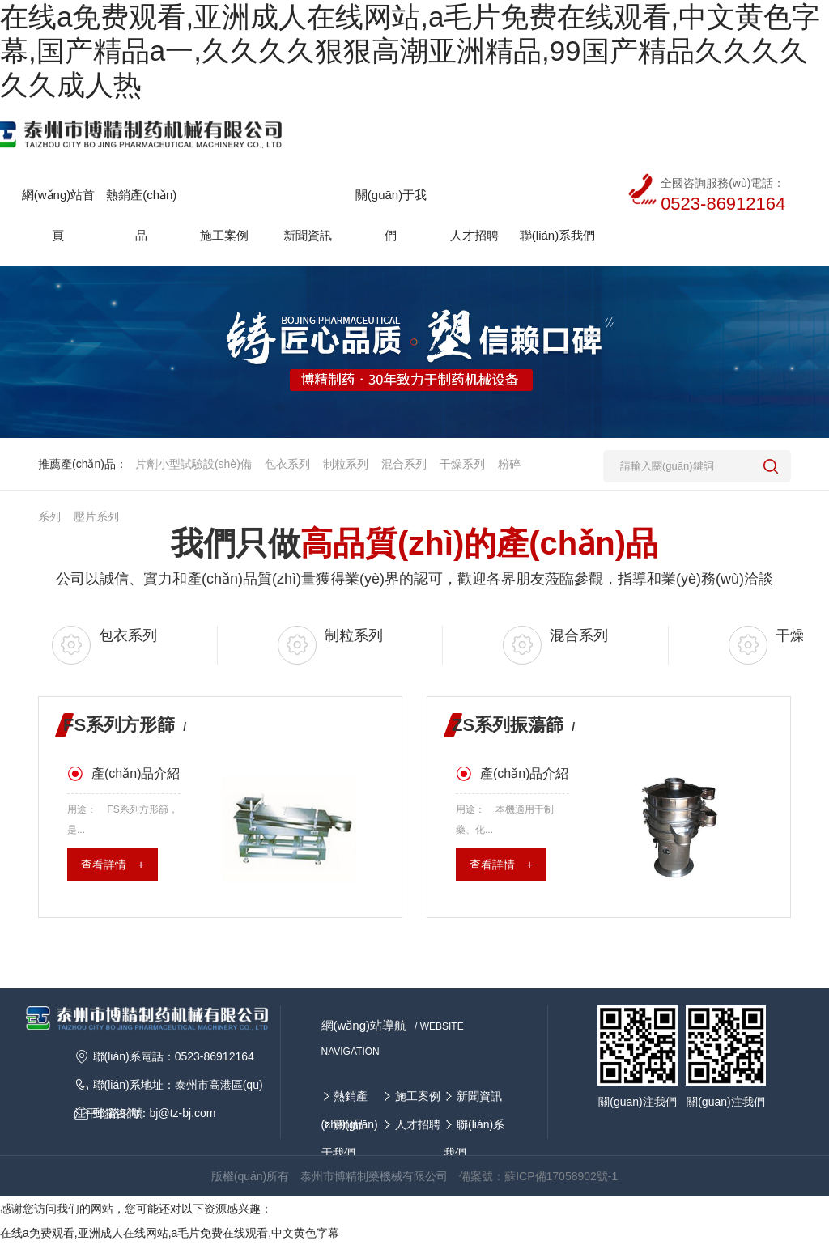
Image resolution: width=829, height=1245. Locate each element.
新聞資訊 (479, 1096)
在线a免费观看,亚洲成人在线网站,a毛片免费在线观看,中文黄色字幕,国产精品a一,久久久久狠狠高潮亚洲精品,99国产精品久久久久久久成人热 (410, 50)
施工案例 (417, 1096)
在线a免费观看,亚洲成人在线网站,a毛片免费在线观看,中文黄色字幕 (169, 1232)
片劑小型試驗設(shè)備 (193, 463)
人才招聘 (417, 1124)
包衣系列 (287, 463)
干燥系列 (462, 463)
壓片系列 (96, 516)
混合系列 (404, 463)
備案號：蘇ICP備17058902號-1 (538, 1176)
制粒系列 (345, 463)
